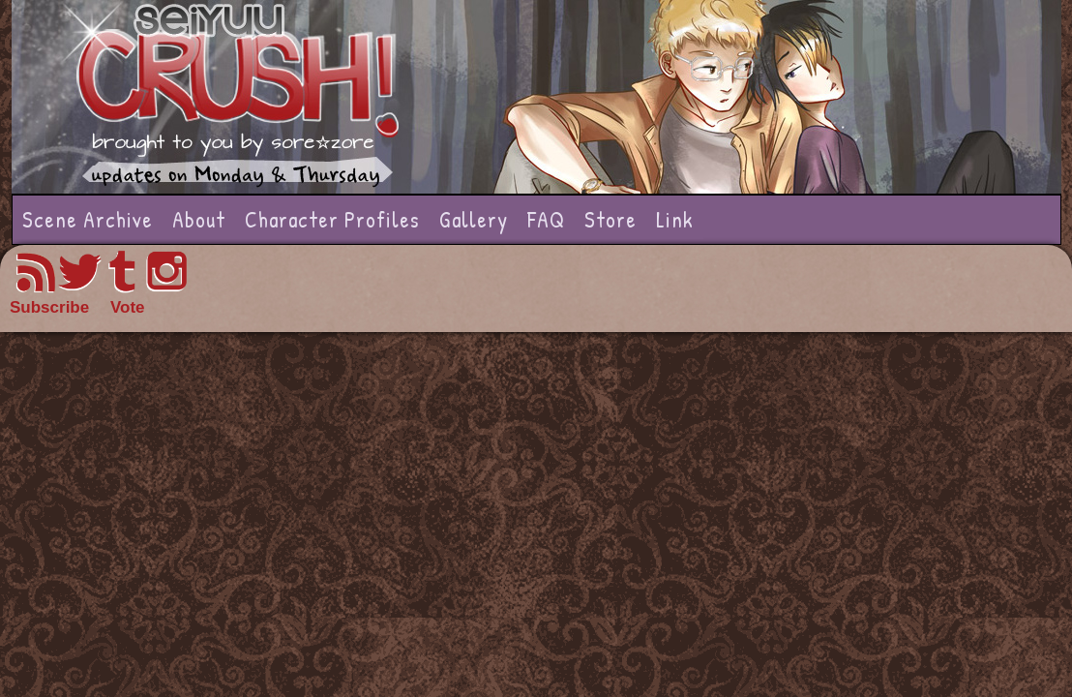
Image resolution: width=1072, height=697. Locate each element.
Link (675, 219)
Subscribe (49, 307)
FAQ (546, 219)
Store (610, 219)
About (198, 219)
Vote (127, 307)
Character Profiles (332, 219)
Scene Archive (87, 219)
